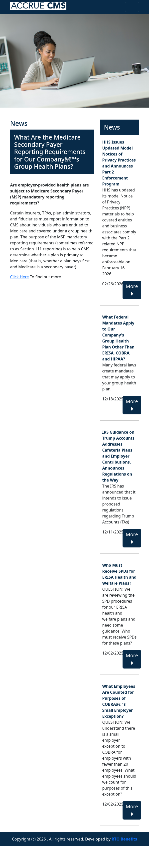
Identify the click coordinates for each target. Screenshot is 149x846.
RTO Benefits (124, 839)
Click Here (19, 277)
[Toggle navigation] (132, 7)
